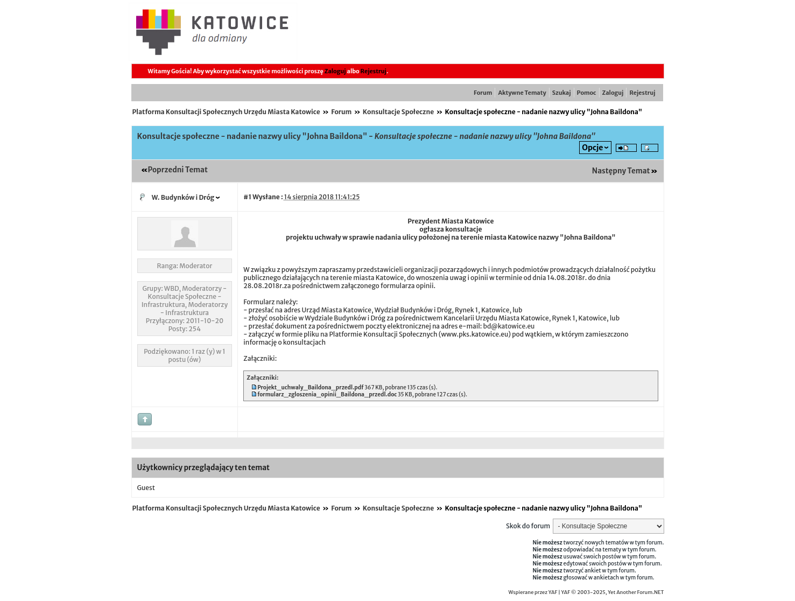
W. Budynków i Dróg (183, 197)
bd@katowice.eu (508, 326)
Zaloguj (335, 71)
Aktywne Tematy (522, 92)
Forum (483, 92)
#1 (247, 197)
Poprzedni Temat (178, 169)
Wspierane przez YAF (533, 592)
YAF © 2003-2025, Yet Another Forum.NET (612, 592)
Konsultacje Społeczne (398, 112)
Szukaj (561, 92)
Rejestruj (373, 71)
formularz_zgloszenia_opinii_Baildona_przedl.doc (327, 394)
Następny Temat (621, 171)
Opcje (592, 147)
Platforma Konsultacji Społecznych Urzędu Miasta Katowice (226, 112)
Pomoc (586, 92)
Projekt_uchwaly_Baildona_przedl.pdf (310, 387)
